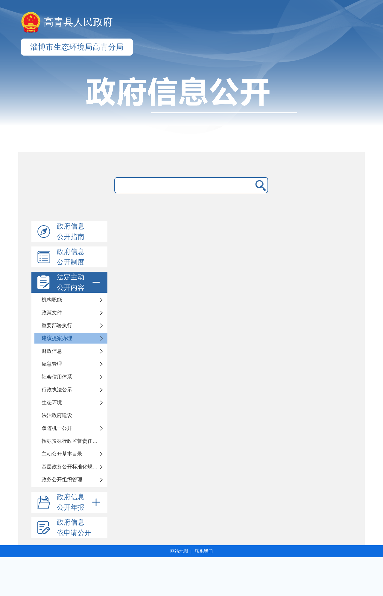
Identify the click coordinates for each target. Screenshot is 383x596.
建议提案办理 (57, 338)
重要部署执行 (57, 325)
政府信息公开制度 (70, 257)
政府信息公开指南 (70, 231)
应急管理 (52, 364)
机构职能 (52, 300)
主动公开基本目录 (62, 454)
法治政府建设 (57, 415)
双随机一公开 (57, 428)
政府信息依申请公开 (74, 528)
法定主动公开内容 (79, 282)
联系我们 (204, 551)
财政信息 (52, 351)
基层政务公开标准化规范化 (72, 467)
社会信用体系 (57, 377)
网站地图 (179, 551)
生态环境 (52, 402)
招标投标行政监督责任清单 (72, 441)
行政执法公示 (57, 390)
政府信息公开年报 (79, 502)
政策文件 (52, 312)
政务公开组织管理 (62, 479)
